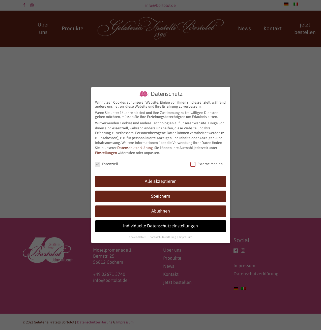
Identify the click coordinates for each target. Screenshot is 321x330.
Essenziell (106, 164)
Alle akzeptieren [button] (161, 181)
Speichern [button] (160, 196)
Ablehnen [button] (160, 211)
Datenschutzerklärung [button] (163, 236)
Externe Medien (206, 164)
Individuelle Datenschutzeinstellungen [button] (160, 225)
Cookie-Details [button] (138, 236)
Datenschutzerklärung (135, 148)
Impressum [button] (185, 236)
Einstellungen (106, 153)
